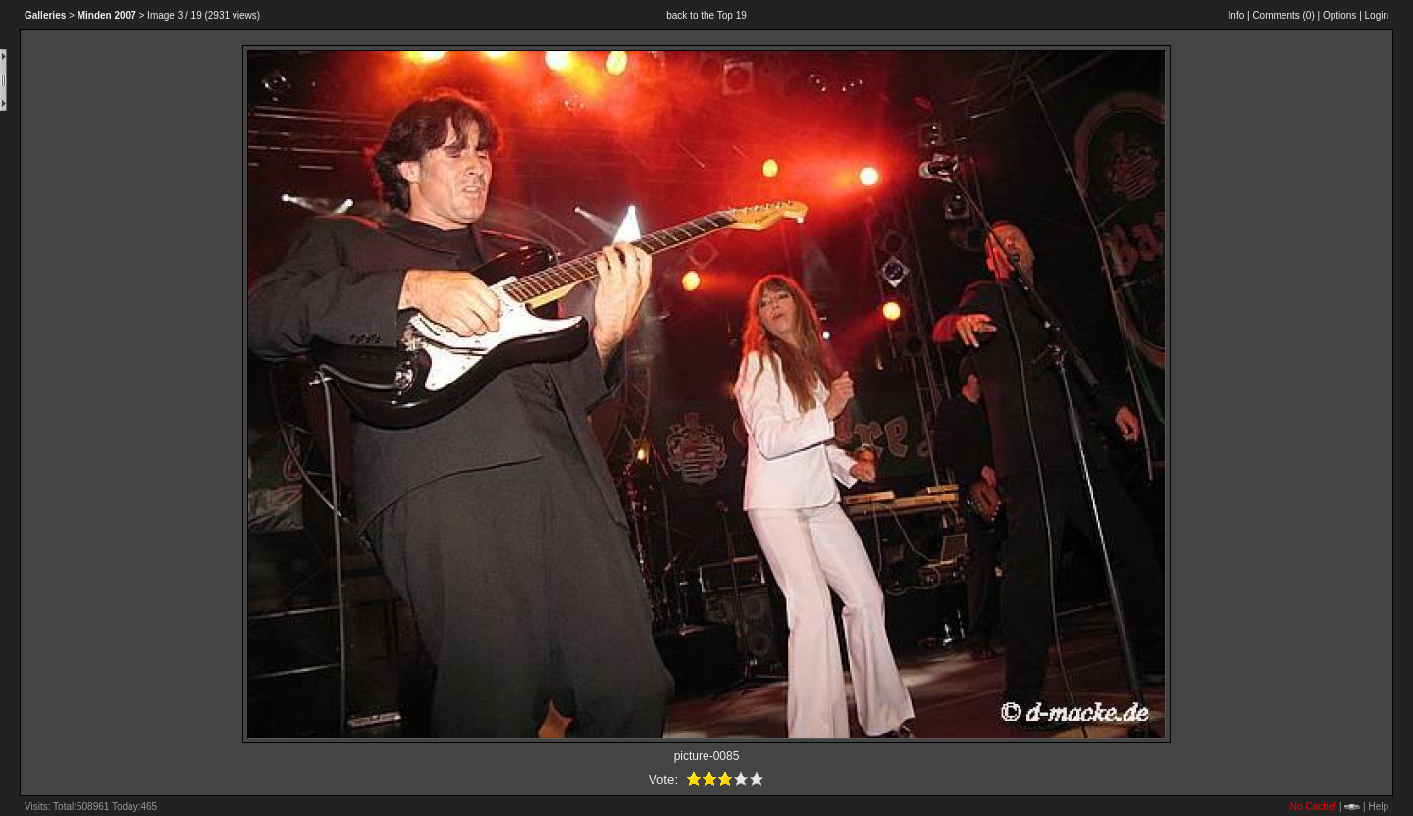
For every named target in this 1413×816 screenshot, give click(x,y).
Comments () (1283, 15)
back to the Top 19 (706, 15)
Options (1339, 15)
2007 (107, 15)
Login (1376, 15)
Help (1378, 806)
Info (1237, 15)
